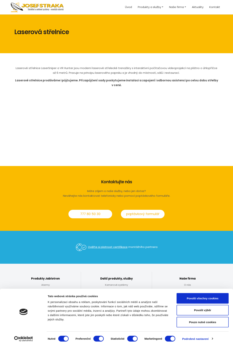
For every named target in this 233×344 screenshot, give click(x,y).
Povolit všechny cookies (202, 296)
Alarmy (45, 285)
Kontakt (214, 7)
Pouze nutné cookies (202, 320)
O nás (187, 285)
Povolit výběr (202, 308)
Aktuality (198, 7)
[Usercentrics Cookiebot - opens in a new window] (24, 337)
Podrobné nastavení (195, 336)
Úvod (128, 7)
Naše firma (176, 7)
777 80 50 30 (90, 214)
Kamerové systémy (116, 285)
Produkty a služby (149, 7)
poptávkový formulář (142, 214)
